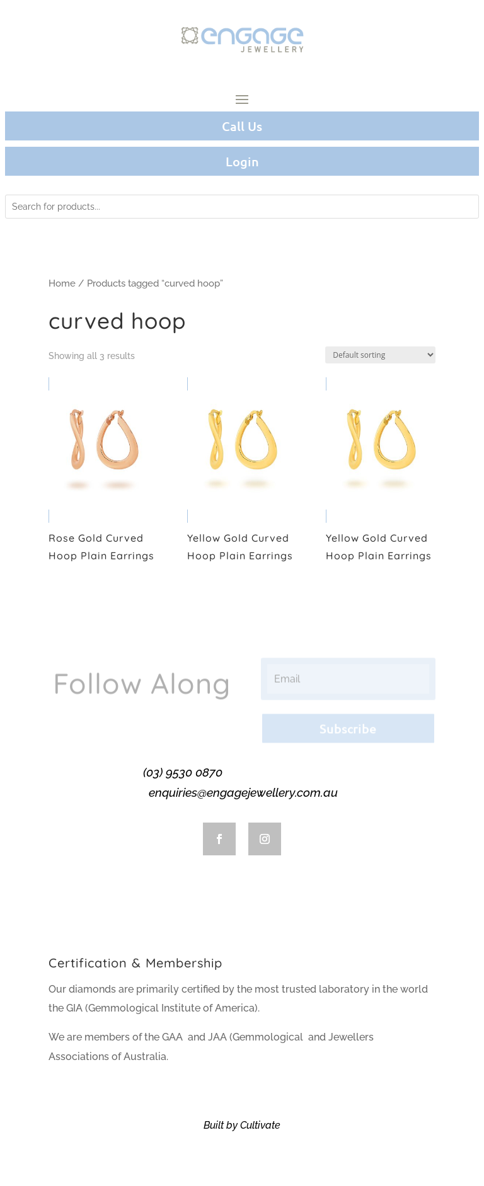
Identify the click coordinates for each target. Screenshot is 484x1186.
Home (62, 283)
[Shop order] (380, 354)
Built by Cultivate (242, 1125)
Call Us (242, 126)
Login (242, 161)
